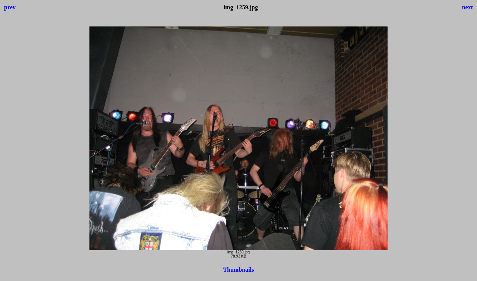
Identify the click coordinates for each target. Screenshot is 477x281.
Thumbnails (238, 269)
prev (10, 7)
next (467, 7)
